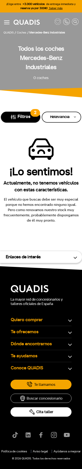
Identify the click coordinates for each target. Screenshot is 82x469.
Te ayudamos (24, 356)
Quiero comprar (27, 320)
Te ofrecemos (24, 332)
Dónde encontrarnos (31, 344)
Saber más (55, 8)
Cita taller (41, 412)
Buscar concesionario (41, 398)
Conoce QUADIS (27, 368)
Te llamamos (41, 384)
